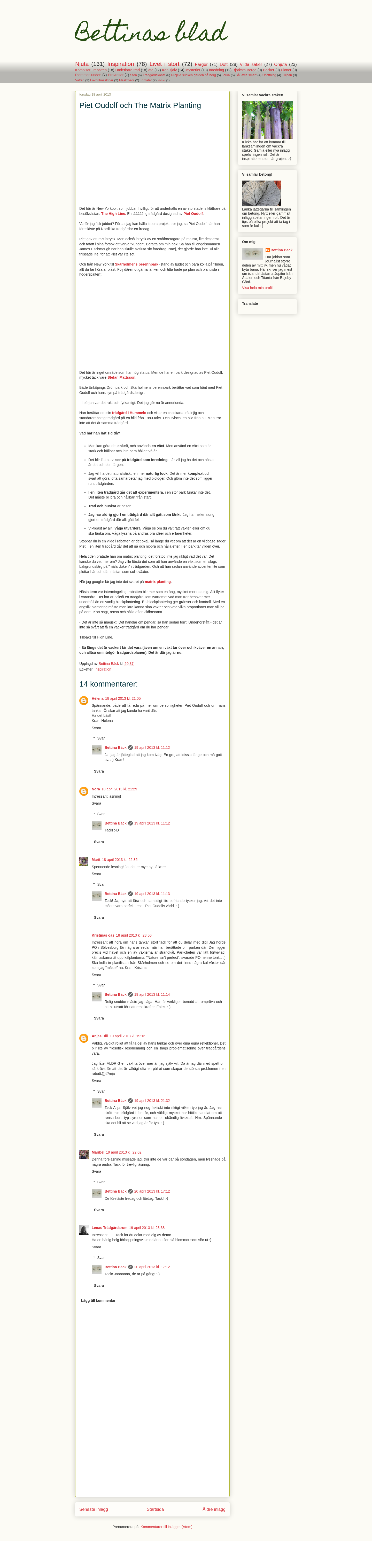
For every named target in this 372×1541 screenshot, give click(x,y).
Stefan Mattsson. (121, 377)
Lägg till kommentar (98, 1300)
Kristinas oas (103, 935)
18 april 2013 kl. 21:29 (119, 789)
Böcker (268, 70)
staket (161, 80)
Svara (96, 728)
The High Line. (113, 214)
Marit (96, 860)
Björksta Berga (244, 70)
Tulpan (287, 75)
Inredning (216, 70)
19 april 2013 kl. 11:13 (152, 894)
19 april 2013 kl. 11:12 (152, 747)
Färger (201, 64)
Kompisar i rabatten (91, 70)
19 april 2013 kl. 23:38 (147, 1228)
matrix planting (158, 582)
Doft (224, 64)
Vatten (79, 80)
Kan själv (169, 70)
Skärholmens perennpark (136, 264)
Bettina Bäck (116, 747)
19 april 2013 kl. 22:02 (124, 1152)
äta (150, 70)
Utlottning (269, 75)
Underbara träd (127, 70)
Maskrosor (126, 80)
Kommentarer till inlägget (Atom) (166, 1527)
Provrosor (116, 75)
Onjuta (280, 64)
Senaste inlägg (93, 1509)
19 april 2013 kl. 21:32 (152, 1101)
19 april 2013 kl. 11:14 (152, 994)
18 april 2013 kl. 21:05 (123, 698)
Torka (226, 75)
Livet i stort (165, 64)
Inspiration (120, 64)
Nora (96, 789)
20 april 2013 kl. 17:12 (152, 1191)
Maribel (98, 1152)
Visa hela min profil (257, 288)
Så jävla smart (246, 75)
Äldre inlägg (214, 1509)
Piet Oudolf (193, 214)
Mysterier (192, 70)
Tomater (146, 80)
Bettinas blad (151, 35)
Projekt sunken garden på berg (193, 75)
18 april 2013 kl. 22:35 (119, 860)
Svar (101, 738)
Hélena (98, 698)
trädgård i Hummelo (129, 413)
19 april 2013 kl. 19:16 (127, 1036)
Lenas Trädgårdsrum (110, 1228)
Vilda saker (251, 64)
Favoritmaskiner (101, 80)
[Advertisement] (152, 1460)
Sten (133, 75)
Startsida (155, 1509)
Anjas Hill (100, 1036)
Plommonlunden (88, 75)
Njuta (82, 64)
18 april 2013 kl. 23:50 (134, 935)
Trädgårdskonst (154, 75)
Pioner (286, 70)
